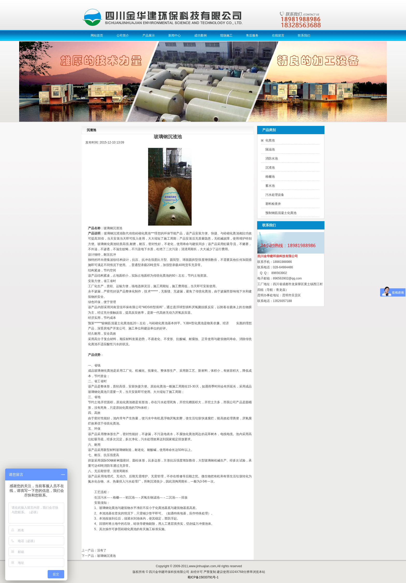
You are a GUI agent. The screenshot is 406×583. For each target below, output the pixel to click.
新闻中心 (174, 35)
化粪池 (270, 140)
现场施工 (226, 35)
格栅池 (270, 176)
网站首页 (97, 35)
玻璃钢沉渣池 (106, 556)
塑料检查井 (273, 204)
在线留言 (278, 35)
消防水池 (271, 158)
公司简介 (123, 35)
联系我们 (304, 35)
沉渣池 (270, 167)
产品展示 (148, 35)
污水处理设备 (274, 195)
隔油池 (270, 149)
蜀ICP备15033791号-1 (203, 577)
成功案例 (200, 35)
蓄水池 (270, 186)
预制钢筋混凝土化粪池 (280, 213)
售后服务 (252, 35)
